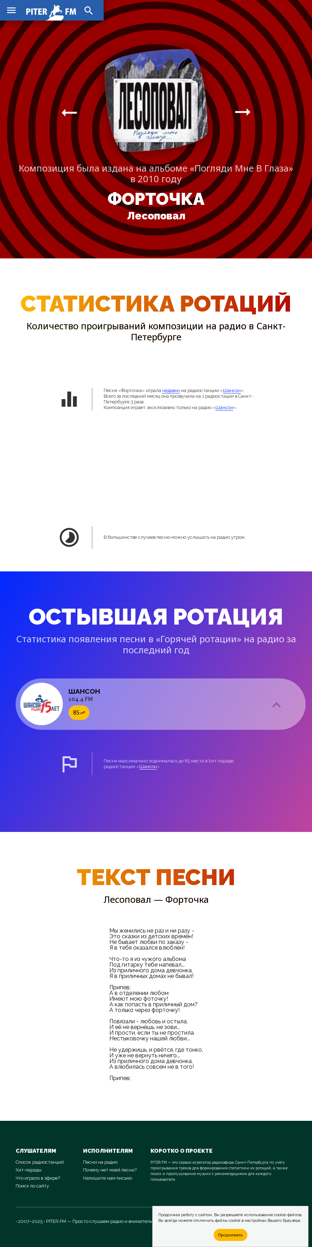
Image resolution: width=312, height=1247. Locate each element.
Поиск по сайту (32, 1186)
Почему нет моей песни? (110, 1170)
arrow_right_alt (69, 112)
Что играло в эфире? (38, 1178)
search (88, 10)
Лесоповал (156, 216)
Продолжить (230, 1234)
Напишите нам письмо (107, 1178)
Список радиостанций (40, 1162)
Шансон (232, 390)
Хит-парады (29, 1170)
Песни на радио (100, 1162)
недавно (171, 390)
